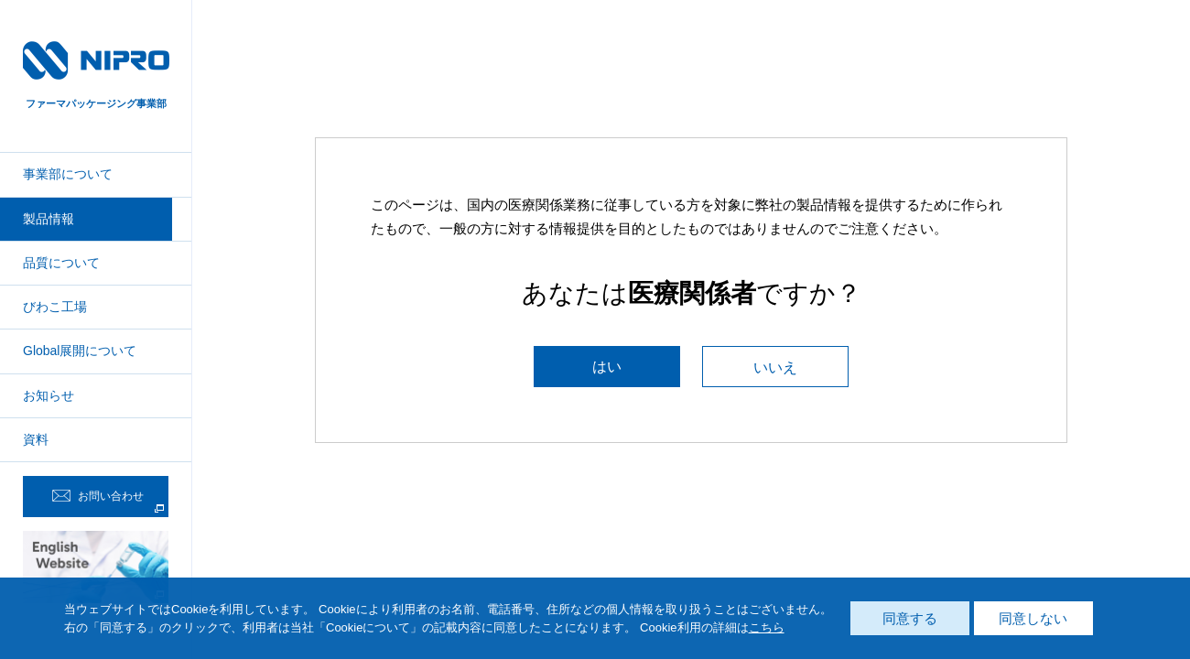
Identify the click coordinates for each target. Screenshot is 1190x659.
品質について (61, 262)
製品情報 (48, 218)
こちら (766, 627)
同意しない (1033, 618)
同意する (909, 618)
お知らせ (48, 395)
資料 (36, 439)
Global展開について (79, 350)
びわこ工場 (55, 306)
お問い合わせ (98, 496)
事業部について (68, 174)
